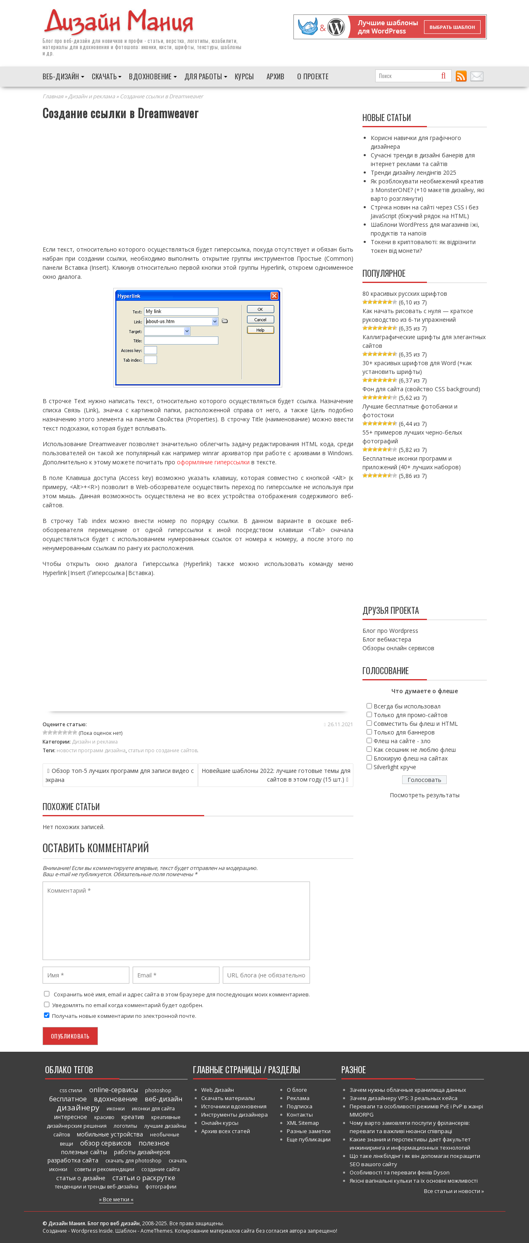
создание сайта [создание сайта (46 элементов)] (160, 1168)
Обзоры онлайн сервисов (398, 647)
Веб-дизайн (61, 76)
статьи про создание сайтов (162, 749)
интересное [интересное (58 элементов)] (70, 1116)
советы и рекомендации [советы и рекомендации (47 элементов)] (104, 1168)
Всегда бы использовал (407, 706)
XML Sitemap (303, 1122)
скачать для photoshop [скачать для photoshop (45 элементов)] (133, 1160)
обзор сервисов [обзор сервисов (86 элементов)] (105, 1142)
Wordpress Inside (92, 1230)
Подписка (299, 1106)
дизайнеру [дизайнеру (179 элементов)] (78, 1107)
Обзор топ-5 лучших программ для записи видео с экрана (119, 774)
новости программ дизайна (91, 749)
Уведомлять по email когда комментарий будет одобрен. (123, 1004)
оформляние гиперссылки (213, 462)
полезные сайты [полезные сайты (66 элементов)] (84, 1151)
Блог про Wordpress (390, 630)
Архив (276, 76)
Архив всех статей (225, 1130)
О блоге (297, 1089)
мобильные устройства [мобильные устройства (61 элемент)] (110, 1134)
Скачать (104, 76)
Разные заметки (309, 1130)
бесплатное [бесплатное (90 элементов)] (68, 1098)
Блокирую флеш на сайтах (411, 758)
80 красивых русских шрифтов (404, 293)
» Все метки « (116, 1199)
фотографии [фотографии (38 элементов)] (160, 1186)
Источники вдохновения (234, 1106)
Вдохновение (150, 76)
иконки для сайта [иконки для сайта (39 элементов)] (153, 1108)
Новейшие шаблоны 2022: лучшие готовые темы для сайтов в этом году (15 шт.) (276, 774)
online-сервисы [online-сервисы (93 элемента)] (113, 1089)
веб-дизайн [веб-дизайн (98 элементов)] (163, 1098)
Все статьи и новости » (454, 1190)
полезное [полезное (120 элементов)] (153, 1142)
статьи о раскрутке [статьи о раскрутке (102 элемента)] (143, 1177)
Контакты (300, 1114)
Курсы (244, 76)
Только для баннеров (404, 732)
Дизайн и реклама (91, 96)
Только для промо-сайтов (411, 714)
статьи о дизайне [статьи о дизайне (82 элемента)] (80, 1177)
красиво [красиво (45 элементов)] (104, 1116)
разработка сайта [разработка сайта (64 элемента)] (73, 1160)
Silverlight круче (395, 766)
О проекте (313, 76)
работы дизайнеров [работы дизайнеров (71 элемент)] (142, 1151)
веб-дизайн (77, 40)
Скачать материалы (228, 1097)
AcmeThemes (156, 1230)
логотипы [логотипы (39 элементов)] (125, 1125)
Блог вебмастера (386, 639)
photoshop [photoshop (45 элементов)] (158, 1089)
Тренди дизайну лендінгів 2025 (413, 172)
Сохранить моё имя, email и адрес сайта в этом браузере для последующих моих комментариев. (182, 994)
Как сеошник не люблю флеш (415, 749)
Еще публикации (309, 1139)
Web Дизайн (217, 1089)
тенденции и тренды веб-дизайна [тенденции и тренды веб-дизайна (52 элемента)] (96, 1186)
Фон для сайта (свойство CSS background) (421, 388)
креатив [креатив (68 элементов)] (133, 1116)
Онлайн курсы (219, 1122)
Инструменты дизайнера (234, 1114)
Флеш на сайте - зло (402, 740)
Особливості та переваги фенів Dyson (400, 1172)
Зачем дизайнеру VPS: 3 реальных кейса (404, 1097)
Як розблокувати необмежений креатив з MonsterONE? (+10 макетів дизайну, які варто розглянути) (427, 189)
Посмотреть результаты (425, 795)
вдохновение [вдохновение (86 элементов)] (116, 1098)
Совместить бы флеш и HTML (416, 723)
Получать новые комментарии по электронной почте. (119, 1015)
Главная (53, 96)
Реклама (298, 1097)
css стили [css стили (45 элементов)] (71, 1089)
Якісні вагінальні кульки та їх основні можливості (414, 1180)
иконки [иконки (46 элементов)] (116, 1108)
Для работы (203, 76)
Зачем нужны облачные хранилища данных (408, 1089)
